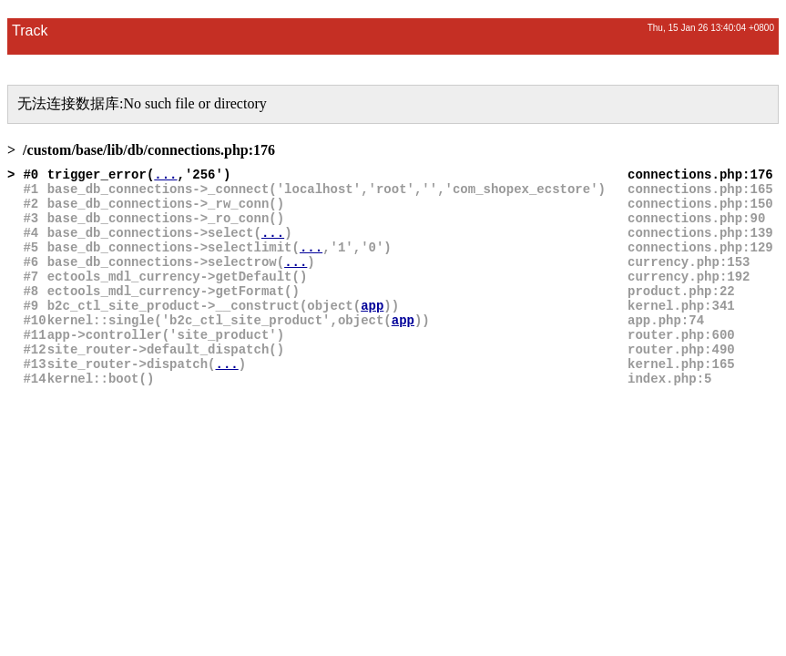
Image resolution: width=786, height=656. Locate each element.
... (165, 175)
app (372, 306)
